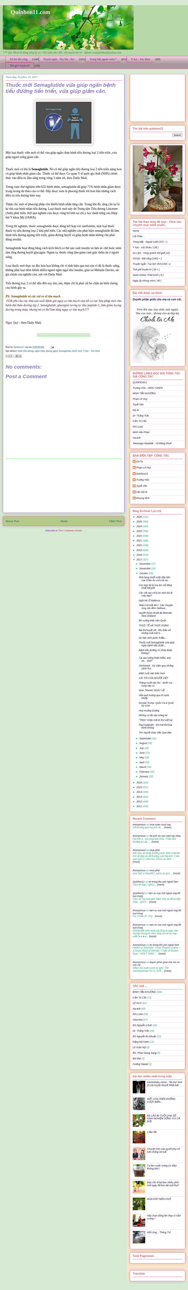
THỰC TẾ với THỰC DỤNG (154, 625)
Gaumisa (137, 1019)
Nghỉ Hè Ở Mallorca (149, 600)
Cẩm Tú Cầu (139, 421)
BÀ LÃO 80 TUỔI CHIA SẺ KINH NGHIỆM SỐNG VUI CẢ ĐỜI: (163, 1118)
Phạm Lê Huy (143, 467)
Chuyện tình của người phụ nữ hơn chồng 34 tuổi (163, 1150)
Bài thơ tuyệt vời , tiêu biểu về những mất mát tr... (155, 631)
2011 (140, 806)
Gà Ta (139, 461)
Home (64, 521)
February (144, 771)
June (142, 752)
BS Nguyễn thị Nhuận (144, 1036)
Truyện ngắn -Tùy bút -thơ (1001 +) (151, 264)
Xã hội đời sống (18, 59)
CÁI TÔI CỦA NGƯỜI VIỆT (153, 678)
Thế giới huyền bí (20, 65)
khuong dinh (142, 498)
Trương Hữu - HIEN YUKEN (148, 388)
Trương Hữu (142, 479)
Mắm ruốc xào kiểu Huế (152, 673)
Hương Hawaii (140, 1064)
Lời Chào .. (139, 236)
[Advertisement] (63, 485)
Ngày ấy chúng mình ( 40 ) (147, 280)
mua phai (155, 850)
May (142, 757)
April (142, 762)
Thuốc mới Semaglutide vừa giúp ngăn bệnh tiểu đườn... (156, 644)
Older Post (115, 521)
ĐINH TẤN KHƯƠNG (144, 393)
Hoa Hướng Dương (149, 710)
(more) (167, 827)
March (143, 767)
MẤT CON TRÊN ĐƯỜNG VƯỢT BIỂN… (161, 1100)
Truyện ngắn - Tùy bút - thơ (58, 59)
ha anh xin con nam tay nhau (165, 835)
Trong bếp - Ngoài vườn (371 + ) (150, 241)
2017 (140, 559)
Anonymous (139, 824)
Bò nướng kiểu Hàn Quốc (152, 620)
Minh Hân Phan (141, 432)
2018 (140, 554)
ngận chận (40, 351)
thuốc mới (77, 351)
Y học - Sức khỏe (140, 59)
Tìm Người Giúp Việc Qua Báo (155, 732)
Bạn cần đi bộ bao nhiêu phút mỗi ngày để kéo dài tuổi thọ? (163, 1184)
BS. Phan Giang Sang (145, 1053)
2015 (140, 787)
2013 (140, 796)
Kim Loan (138, 426)
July (141, 748)
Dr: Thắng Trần (141, 415)
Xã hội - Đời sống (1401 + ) (147, 258)
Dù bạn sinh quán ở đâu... (153, 637)
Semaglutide (65, 351)
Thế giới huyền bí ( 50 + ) (146, 269)
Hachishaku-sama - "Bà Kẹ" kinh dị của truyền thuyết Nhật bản (164, 1084)
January (144, 776)
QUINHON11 (140, 382)
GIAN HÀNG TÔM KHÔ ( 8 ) (148, 275)
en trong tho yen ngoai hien (163, 881)
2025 (140, 521)
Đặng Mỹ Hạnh (141, 1041)
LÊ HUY (137, 1003)
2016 (140, 782)
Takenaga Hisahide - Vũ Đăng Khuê (152, 443)
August (143, 743)
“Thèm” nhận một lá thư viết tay (156, 720)
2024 (140, 526)
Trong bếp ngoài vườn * (103, 59)
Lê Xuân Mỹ (139, 1047)
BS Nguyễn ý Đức (142, 1025)
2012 (140, 801)
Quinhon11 (19, 347)
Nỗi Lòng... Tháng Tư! (159, 1232)
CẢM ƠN (152, 1132)
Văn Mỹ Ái (141, 492)
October (144, 573)
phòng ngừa (51, 351)
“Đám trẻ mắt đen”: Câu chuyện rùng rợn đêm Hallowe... (156, 607)
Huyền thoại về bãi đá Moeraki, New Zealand (155, 614)
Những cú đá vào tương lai (153, 715)
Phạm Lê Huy (140, 399)
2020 (140, 545)
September (145, 738)
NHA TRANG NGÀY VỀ (152, 690)
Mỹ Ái (136, 410)
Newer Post (12, 521)
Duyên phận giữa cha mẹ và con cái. (157, 299)
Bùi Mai (137, 1058)
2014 (140, 792)
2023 (140, 531)
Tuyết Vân (138, 404)
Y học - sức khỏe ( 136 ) (146, 247)
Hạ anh (137, 437)
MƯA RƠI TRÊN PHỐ (159, 1199)
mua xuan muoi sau (160, 824)
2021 (140, 540)
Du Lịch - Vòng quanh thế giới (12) (151, 253)
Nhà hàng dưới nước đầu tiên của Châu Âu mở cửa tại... (154, 579)
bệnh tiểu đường (26, 351)
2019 (140, 550)
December (145, 563)
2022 (140, 535)
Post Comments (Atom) (70, 530)
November (145, 568)
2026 (140, 516)
